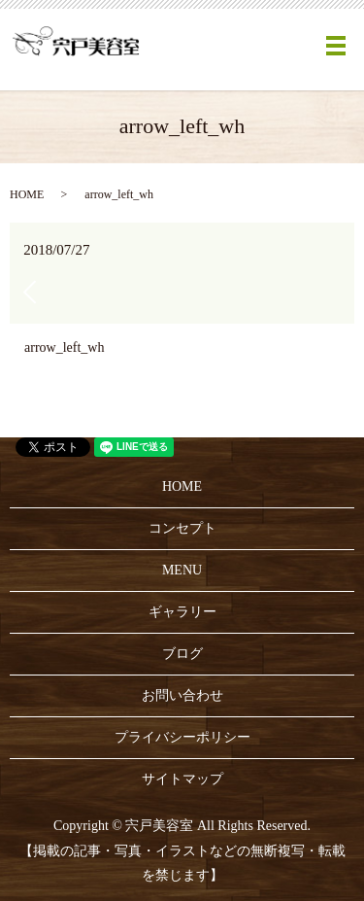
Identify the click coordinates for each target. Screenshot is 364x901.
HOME (27, 194)
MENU (182, 570)
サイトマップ (182, 779)
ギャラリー (182, 612)
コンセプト (182, 528)
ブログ (182, 653)
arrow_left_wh (64, 347)
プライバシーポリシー (182, 737)
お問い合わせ (182, 695)
